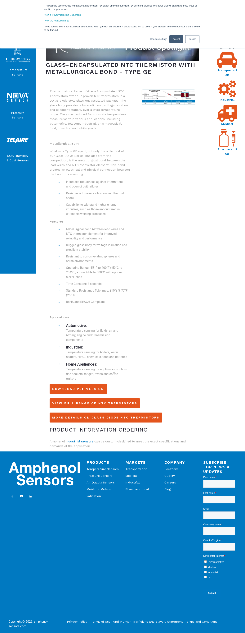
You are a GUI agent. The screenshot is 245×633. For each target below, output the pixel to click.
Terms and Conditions (201, 621)
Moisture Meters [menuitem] (99, 489)
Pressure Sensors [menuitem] (99, 476)
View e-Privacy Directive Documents (62, 15)
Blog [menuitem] (167, 489)
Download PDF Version (78, 389)
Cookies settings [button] (158, 39)
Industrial (227, 100)
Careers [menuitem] (170, 482)
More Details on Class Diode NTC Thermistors (106, 417)
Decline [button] (192, 39)
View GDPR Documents (56, 20)
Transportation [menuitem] (136, 469)
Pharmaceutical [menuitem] (137, 489)
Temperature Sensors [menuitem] (103, 469)
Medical (227, 124)
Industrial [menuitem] (132, 482)
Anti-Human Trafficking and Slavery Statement (148, 621)
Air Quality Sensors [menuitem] (101, 482)
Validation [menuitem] (94, 496)
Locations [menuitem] (171, 469)
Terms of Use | (101, 621)
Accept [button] (176, 39)
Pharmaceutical (227, 151)
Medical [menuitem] (131, 476)
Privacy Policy (77, 621)
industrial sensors (79, 441)
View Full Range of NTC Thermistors (94, 403)
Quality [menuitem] (169, 476)
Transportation (227, 72)
